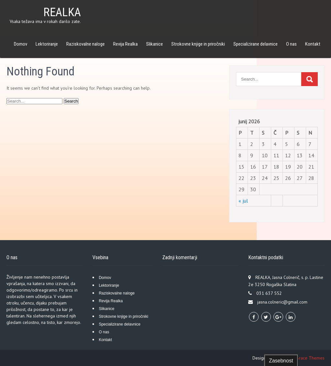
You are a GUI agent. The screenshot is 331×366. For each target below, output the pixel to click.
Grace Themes (310, 358)
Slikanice (154, 44)
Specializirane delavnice (255, 44)
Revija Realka (125, 44)
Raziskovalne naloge (85, 44)
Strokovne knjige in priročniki (198, 44)
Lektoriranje (47, 44)
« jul (243, 200)
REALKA (62, 12)
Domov (20, 44)
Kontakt (312, 44)
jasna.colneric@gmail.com (282, 302)
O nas (291, 44)
